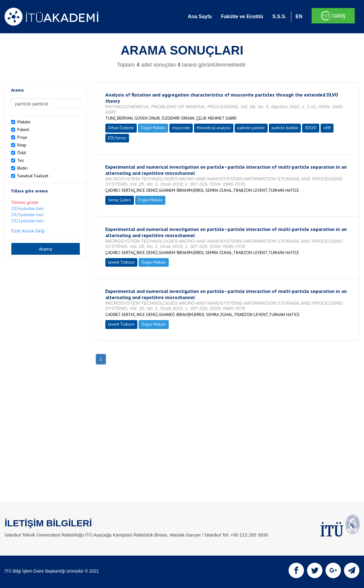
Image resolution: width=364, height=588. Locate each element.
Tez (20, 160)
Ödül (21, 152)
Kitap (21, 145)
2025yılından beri (27, 214)
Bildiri (22, 168)
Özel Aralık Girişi (28, 231)
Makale (23, 122)
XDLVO (311, 127)
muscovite (181, 127)
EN (299, 16)
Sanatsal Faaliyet (32, 176)
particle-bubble (285, 127)
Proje (22, 137)
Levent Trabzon (121, 262)
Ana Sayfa (200, 16)
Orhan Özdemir (121, 127)
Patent (23, 129)
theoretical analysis (214, 127)
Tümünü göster (25, 202)
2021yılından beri (27, 221)
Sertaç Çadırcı (119, 200)
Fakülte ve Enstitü (242, 16)
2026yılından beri (27, 208)
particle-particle (251, 127)
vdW (327, 127)
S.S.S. (279, 16)
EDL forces (117, 138)
